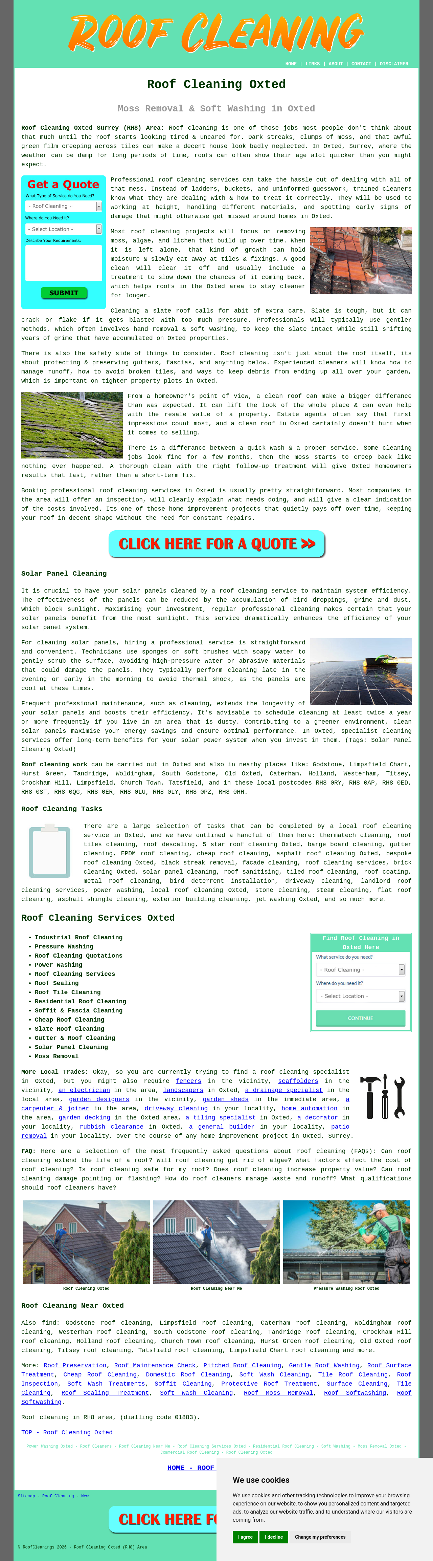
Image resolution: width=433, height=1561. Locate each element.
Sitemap (26, 1496)
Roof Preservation (75, 1365)
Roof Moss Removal (278, 1393)
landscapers (183, 1090)
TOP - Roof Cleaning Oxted (67, 1432)
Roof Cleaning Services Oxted (98, 918)
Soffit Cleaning (183, 1384)
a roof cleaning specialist (300, 1072)
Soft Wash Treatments (106, 1384)
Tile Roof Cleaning (353, 1374)
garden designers (99, 1099)
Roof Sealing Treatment (105, 1393)
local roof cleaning (187, 890)
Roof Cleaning (58, 1496)
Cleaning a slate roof (150, 310)
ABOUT (336, 64)
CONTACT (361, 64)
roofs (203, 155)
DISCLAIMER (394, 64)
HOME (291, 64)
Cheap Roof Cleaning (100, 1374)
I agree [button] (245, 1537)
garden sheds (225, 1099)
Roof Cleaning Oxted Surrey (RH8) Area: (92, 128)
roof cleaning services (198, 179)
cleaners (332, 362)
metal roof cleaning (121, 881)
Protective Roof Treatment (269, 1384)
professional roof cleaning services (116, 490)
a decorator (317, 1117)
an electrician (84, 1090)
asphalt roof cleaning (315, 853)
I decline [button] (274, 1537)
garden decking (85, 1117)
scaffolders (298, 1081)
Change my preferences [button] (320, 1537)
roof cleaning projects (172, 231)
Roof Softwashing (355, 1393)
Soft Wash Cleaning (274, 1374)
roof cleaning (321, 1151)
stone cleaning (281, 890)
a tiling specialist (221, 1117)
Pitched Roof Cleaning (242, 1365)
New (85, 1496)
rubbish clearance (111, 1127)
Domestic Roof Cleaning (188, 1374)
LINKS (312, 64)
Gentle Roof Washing (324, 1365)
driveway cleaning (176, 1108)
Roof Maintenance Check (155, 1365)
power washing (117, 890)
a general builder (222, 1127)
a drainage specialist (284, 1090)
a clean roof (279, 396)
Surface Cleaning (357, 1384)
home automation (309, 1108)
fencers (189, 1081)
